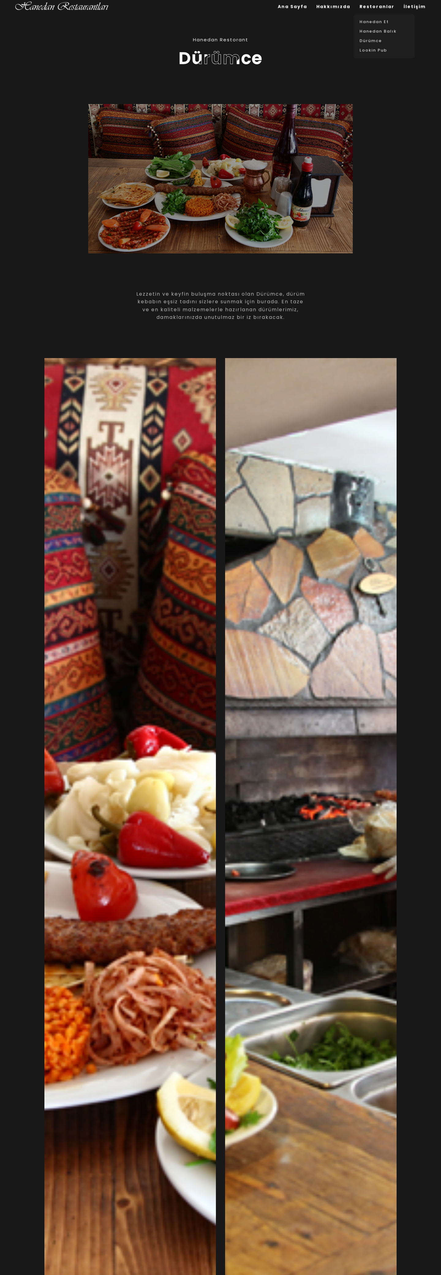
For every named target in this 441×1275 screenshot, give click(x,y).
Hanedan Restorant (220, 40)
